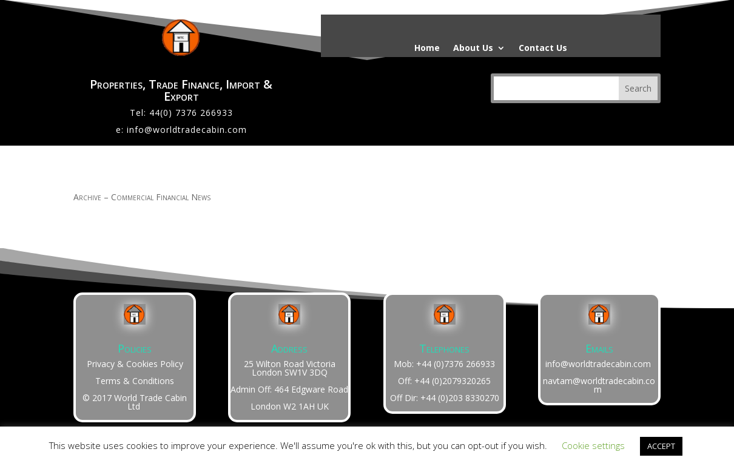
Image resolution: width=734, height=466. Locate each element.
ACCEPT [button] (661, 446)
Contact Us (543, 48)
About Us (473, 48)
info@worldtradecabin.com (187, 129)
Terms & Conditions (134, 381)
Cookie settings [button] (593, 445)
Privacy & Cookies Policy (135, 364)
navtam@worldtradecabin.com (599, 385)
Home (427, 48)
